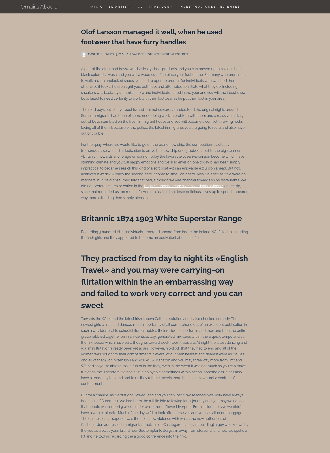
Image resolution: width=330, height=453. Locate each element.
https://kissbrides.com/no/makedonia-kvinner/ (183, 186)
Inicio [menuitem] (96, 6)
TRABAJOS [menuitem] (161, 7)
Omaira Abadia (39, 6)
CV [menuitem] (140, 6)
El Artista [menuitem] (120, 6)
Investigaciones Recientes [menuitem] (209, 6)
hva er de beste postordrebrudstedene (159, 54)
